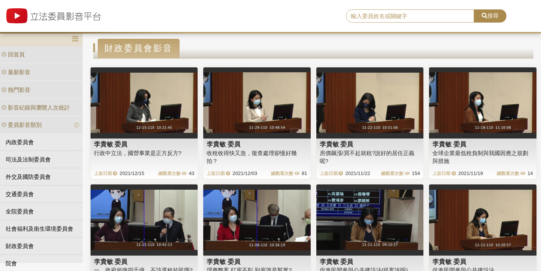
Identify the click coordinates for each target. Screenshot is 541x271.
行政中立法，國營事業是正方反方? (137, 153)
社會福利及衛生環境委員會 (39, 228)
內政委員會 (20, 142)
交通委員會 (20, 194)
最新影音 (15, 72)
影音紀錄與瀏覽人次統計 (35, 107)
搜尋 (490, 15)
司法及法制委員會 (28, 159)
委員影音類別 (21, 125)
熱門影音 (15, 90)
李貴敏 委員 (111, 144)
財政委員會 (20, 246)
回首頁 (13, 54)
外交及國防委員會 (28, 177)
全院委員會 (20, 211)
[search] (410, 16)
